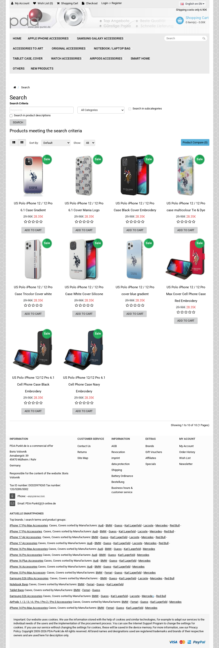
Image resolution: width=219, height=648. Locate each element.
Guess (104, 537)
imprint (115, 458)
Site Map (82, 458)
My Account (186, 446)
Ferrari (108, 572)
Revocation (118, 452)
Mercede (147, 596)
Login (104, 3)
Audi (101, 525)
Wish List (185, 458)
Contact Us (84, 446)
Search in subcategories (145, 108)
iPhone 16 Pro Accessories (26, 554)
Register (117, 3)
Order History (187, 452)
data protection (120, 464)
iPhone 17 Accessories (23, 543)
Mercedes (161, 525)
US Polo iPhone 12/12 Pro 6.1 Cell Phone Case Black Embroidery (33, 384)
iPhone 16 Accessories (23, 566)
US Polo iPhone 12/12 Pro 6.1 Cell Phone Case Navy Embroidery (84, 384)
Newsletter (185, 464)
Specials (150, 464)
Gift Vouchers (153, 452)
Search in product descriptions (30, 115)
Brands (149, 446)
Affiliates (150, 458)
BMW (109, 525)
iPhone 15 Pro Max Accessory (28, 572)
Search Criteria (19, 103)
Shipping (116, 470)
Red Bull (175, 525)
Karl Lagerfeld (118, 537)
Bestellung (117, 481)
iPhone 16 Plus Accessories (26, 560)
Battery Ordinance (122, 476)
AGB (114, 446)
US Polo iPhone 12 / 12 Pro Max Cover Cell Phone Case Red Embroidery (186, 294)
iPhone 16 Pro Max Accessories (29, 548)
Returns (82, 452)
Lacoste (148, 525)
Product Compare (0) (195, 142)
